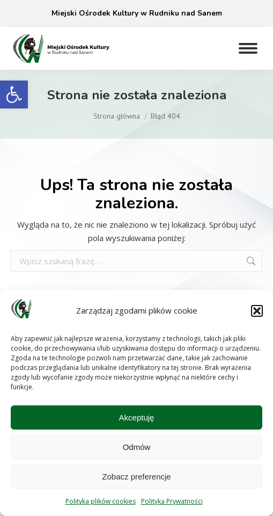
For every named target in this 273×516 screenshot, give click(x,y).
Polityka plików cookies (100, 501)
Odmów (137, 447)
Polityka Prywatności (172, 501)
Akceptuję (136, 417)
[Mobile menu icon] (248, 48)
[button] (14, 94)
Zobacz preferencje (136, 476)
